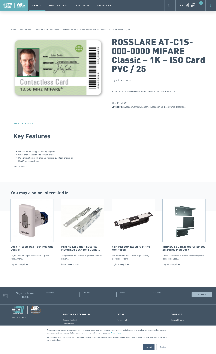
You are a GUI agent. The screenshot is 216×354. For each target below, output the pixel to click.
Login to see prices (121, 80)
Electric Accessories (47, 29)
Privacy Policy (116, 333)
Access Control (132, 106)
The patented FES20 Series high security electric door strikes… (133, 229)
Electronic (26, 29)
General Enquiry (178, 320)
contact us (104, 5)
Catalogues (82, 5)
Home (13, 29)
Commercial (68, 323)
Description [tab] (24, 123)
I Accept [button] (149, 347)
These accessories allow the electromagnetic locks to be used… (184, 229)
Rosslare (181, 106)
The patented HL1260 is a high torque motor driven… (82, 229)
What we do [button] (58, 6)
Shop (37, 6)
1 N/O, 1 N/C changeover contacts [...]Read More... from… (32, 229)
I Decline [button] (162, 347)
